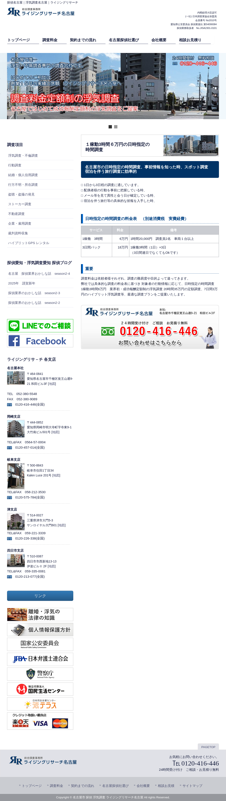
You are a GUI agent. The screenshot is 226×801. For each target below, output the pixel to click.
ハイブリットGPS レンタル (28, 243)
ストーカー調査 (19, 204)
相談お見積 (166, 786)
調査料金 (56, 786)
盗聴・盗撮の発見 (21, 194)
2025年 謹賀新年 (21, 283)
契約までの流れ (82, 786)
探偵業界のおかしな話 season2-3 (34, 293)
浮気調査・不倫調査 (23, 155)
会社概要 (143, 786)
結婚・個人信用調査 (23, 175)
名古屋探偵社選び (115, 786)
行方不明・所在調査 (23, 184)
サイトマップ (192, 786)
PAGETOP (208, 747)
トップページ (32, 786)
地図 (52, 383)
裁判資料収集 (18, 233)
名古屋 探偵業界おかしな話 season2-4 (39, 273)
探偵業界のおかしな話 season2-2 (34, 303)
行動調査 (14, 165)
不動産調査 (16, 214)
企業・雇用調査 (19, 223)
